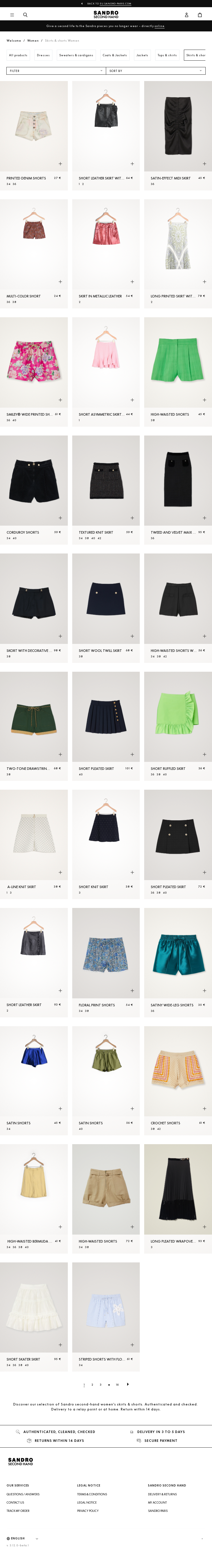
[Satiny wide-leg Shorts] (178, 962)
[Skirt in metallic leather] (106, 254)
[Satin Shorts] (34, 1081)
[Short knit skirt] (106, 844)
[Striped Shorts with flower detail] (106, 1317)
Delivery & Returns (162, 1494)
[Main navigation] (12, 15)
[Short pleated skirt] (106, 726)
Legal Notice (87, 1502)
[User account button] (186, 15)
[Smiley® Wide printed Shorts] (34, 372)
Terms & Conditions (92, 1494)
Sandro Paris (158, 1510)
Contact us (15, 1502)
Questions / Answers (23, 1494)
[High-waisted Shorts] (178, 372)
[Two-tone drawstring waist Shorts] (34, 726)
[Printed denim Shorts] (34, 135)
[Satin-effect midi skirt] (178, 135)
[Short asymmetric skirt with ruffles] (106, 372)
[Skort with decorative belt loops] (34, 608)
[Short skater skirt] (34, 1317)
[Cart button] (199, 15)
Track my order (18, 1510)
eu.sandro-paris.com (116, 3)
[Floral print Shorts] (106, 962)
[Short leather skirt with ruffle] (106, 135)
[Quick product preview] (60, 164)
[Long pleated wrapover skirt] (178, 1199)
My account (157, 1502)
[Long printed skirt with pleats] (178, 254)
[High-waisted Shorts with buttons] (178, 608)
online (160, 26)
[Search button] (25, 15)
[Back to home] (106, 15)
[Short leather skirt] (34, 962)
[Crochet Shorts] (178, 1081)
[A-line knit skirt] (34, 844)
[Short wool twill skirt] (106, 608)
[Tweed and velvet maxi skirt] (178, 490)
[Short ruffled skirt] (178, 726)
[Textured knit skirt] (106, 490)
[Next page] (128, 1384)
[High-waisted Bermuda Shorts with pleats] (34, 1199)
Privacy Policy (88, 1510)
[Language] (27, 1538)
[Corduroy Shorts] (34, 490)
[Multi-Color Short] (34, 254)
